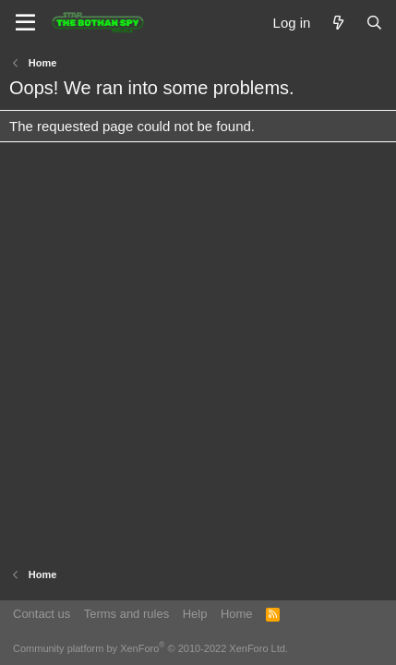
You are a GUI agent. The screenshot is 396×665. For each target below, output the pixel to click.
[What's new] (337, 23)
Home (237, 614)
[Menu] (25, 23)
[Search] (374, 23)
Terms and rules (126, 614)
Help (195, 614)
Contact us (41, 614)
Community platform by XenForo (150, 648)
